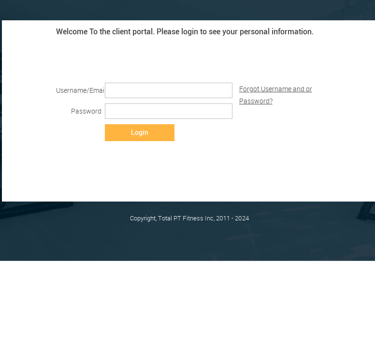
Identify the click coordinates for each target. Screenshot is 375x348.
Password (86, 111)
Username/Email (78, 90)
